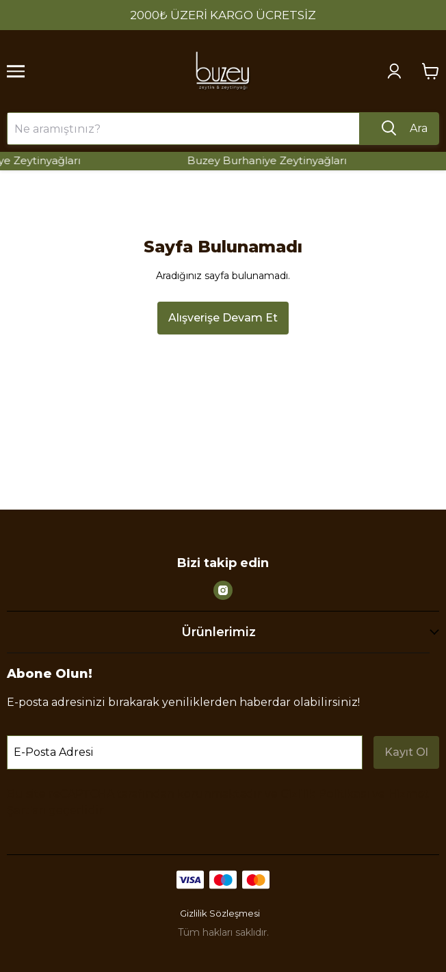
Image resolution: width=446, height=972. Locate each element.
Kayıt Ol (406, 752)
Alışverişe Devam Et (223, 317)
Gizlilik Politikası (324, 793)
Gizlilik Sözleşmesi (220, 913)
